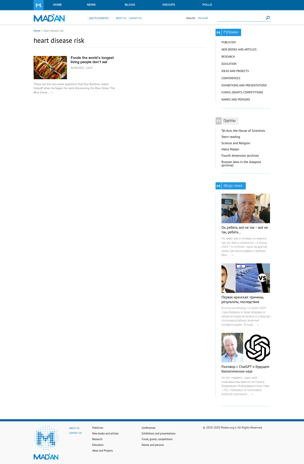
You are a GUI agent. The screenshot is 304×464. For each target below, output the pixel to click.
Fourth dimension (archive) (240, 155)
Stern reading (230, 137)
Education (228, 64)
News (91, 5)
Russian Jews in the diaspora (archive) (241, 163)
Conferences (230, 78)
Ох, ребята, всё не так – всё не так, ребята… (244, 229)
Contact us (135, 18)
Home (57, 5)
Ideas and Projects (235, 71)
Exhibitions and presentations (244, 85)
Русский (203, 18)
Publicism (228, 42)
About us (121, 18)
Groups (168, 5)
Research (228, 57)
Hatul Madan (230, 149)
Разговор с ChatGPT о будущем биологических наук (245, 369)
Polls (207, 5)
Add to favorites (99, 18)
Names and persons (235, 99)
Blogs (130, 5)
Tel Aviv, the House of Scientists (243, 130)
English (190, 18)
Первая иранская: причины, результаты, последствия (242, 299)
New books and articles (238, 49)
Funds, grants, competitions (242, 92)
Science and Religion (235, 143)
